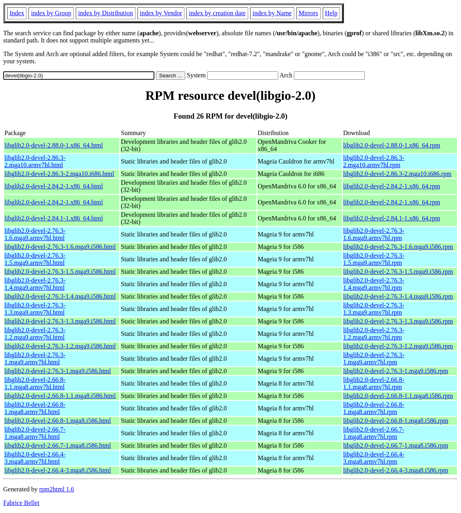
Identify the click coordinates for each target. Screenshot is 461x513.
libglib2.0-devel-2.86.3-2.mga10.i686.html (59, 173)
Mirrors (308, 13)
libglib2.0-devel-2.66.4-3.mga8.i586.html (57, 470)
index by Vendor (161, 13)
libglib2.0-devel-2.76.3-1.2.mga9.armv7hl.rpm (373, 334)
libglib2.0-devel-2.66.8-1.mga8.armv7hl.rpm (373, 408)
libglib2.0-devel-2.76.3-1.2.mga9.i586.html (60, 346)
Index (17, 13)
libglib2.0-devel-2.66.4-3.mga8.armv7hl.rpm (373, 458)
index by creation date (217, 13)
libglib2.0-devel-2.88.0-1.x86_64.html (53, 145)
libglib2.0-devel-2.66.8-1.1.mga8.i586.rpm (398, 395)
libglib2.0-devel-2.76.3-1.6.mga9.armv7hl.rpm (373, 234)
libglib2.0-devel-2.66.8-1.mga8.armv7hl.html (34, 408)
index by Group (51, 13)
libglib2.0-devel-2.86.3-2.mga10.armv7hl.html (34, 161)
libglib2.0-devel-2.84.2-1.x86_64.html (53, 186)
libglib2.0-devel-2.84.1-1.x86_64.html (53, 218)
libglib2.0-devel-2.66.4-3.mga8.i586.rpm (395, 470)
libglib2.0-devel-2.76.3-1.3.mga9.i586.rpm (398, 321)
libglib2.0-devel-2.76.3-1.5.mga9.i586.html (60, 271)
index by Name (272, 13)
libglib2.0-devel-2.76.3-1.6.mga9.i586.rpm (398, 246)
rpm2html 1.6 (56, 489)
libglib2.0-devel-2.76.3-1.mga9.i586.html (57, 371)
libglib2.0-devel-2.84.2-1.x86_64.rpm (391, 186)
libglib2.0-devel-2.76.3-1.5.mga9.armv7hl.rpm (373, 259)
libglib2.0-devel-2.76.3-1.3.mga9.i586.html (60, 321)
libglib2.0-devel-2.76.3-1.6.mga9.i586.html (60, 246)
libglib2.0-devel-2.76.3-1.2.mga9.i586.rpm (398, 346)
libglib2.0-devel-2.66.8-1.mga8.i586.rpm (395, 420)
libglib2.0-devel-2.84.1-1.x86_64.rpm (391, 218)
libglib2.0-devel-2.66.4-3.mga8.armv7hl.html (34, 458)
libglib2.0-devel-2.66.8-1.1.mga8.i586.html (60, 395)
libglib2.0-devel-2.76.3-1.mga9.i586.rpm (395, 371)
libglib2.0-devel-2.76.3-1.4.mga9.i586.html (60, 296)
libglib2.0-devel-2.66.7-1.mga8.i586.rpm (395, 445)
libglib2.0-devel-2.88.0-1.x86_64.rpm (391, 145)
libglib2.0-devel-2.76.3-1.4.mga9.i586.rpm (398, 296)
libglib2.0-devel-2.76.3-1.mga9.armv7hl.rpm (373, 358)
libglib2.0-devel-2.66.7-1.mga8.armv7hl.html (34, 433)
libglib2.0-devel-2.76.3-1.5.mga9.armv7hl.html (34, 259)
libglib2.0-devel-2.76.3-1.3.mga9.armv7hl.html (34, 309)
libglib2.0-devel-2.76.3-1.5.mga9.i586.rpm (398, 271)
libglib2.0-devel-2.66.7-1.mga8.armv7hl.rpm (373, 433)
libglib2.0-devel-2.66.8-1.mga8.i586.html (57, 420)
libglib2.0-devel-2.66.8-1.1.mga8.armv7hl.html (34, 383)
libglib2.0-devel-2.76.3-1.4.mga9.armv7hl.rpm (373, 284)
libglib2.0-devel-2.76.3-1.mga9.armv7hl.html (34, 358)
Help (331, 13)
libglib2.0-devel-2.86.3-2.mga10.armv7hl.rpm (373, 161)
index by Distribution (105, 13)
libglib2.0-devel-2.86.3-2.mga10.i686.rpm (397, 173)
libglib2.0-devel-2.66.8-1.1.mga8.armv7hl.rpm (373, 383)
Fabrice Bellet (21, 502)
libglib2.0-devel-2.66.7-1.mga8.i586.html (57, 445)
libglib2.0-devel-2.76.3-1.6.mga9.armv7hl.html (34, 234)
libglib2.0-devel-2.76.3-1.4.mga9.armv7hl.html (34, 284)
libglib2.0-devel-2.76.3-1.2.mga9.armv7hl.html (34, 334)
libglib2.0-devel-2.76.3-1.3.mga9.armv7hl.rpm (373, 309)
